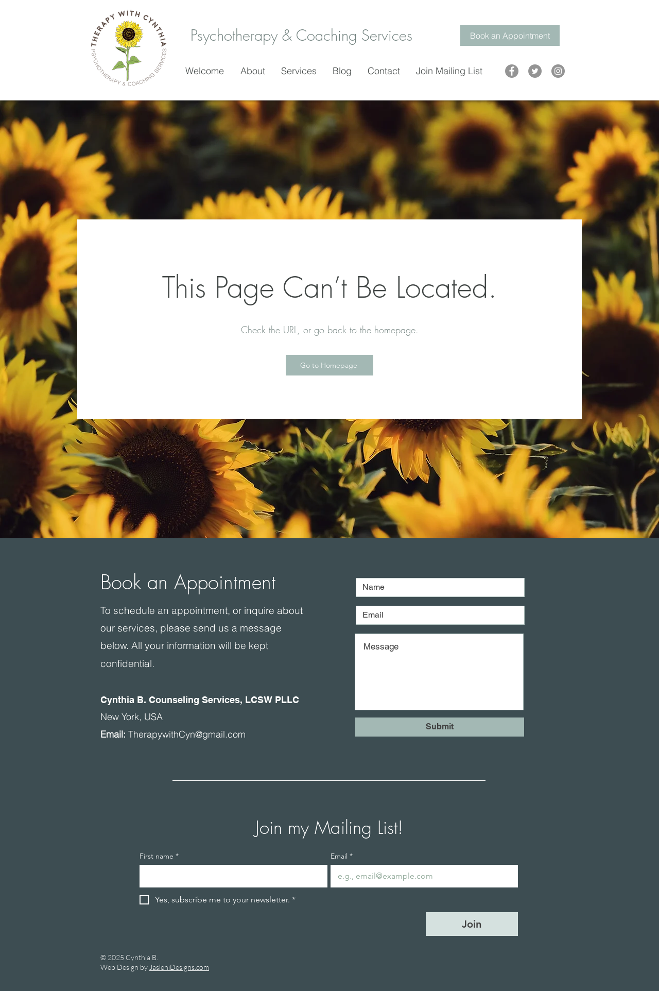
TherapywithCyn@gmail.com (187, 734)
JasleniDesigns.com (179, 967)
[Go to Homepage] (329, 365)
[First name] (230, 876)
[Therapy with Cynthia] (511, 71)
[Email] (421, 876)
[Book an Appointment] (510, 35)
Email (342, 856)
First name (159, 856)
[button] (301, 71)
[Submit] (439, 727)
